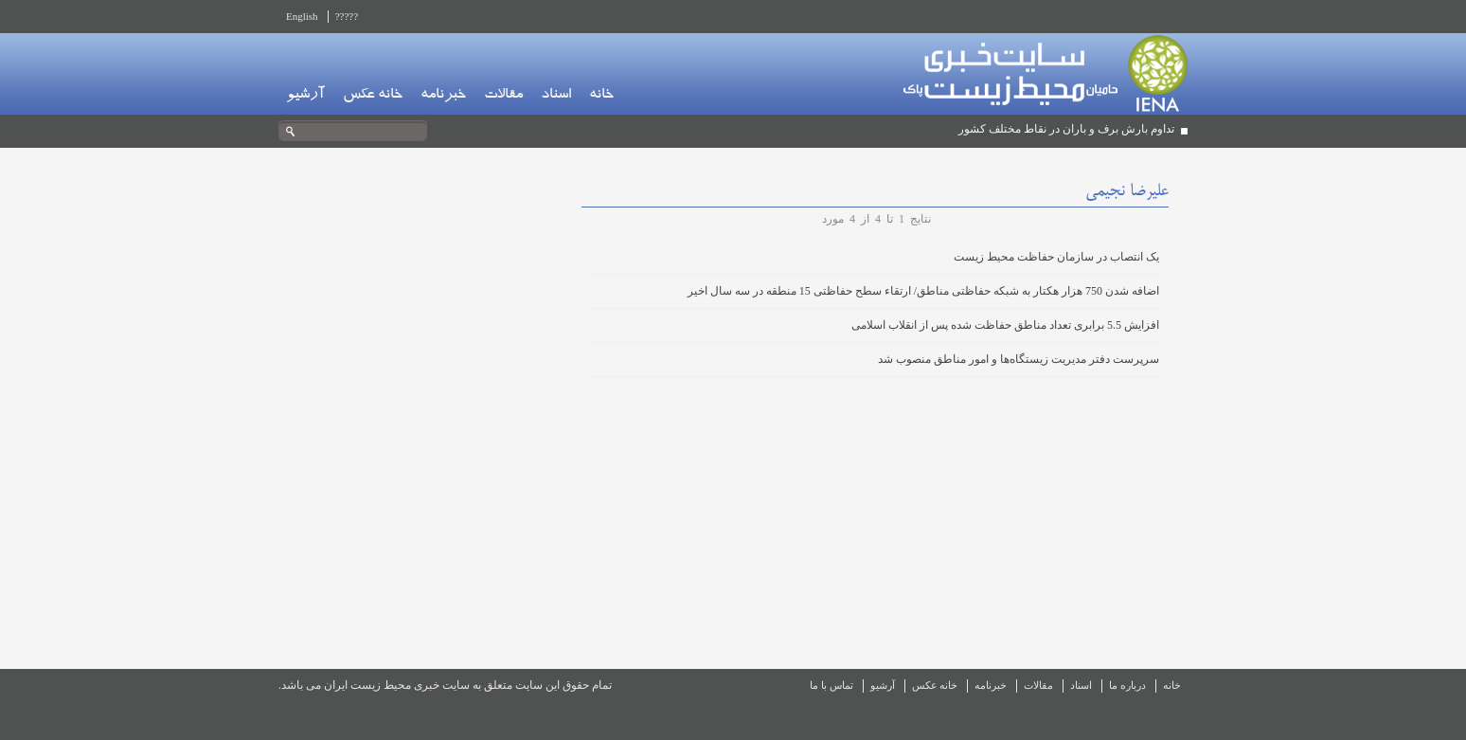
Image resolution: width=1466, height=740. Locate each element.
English (302, 16)
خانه (601, 95)
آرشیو (305, 95)
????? (346, 16)
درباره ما (1127, 685)
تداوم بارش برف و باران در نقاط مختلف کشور (1066, 128)
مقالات (503, 95)
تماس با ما (831, 685)
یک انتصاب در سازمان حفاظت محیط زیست (1056, 256)
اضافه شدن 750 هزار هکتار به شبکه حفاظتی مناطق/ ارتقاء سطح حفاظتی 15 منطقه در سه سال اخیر (923, 291)
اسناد (556, 95)
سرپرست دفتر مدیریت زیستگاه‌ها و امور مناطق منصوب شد (1018, 359)
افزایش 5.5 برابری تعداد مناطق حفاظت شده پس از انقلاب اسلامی (1005, 325)
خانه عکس (372, 95)
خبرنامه (443, 95)
